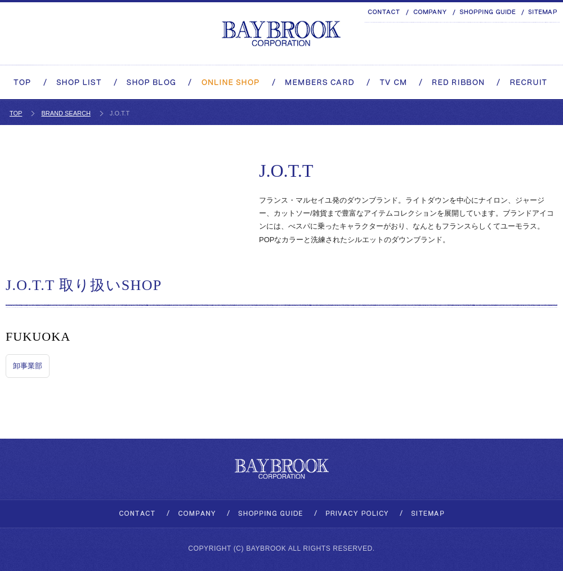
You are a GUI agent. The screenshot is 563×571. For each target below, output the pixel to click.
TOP (16, 113)
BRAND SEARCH (65, 113)
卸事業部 (27, 366)
